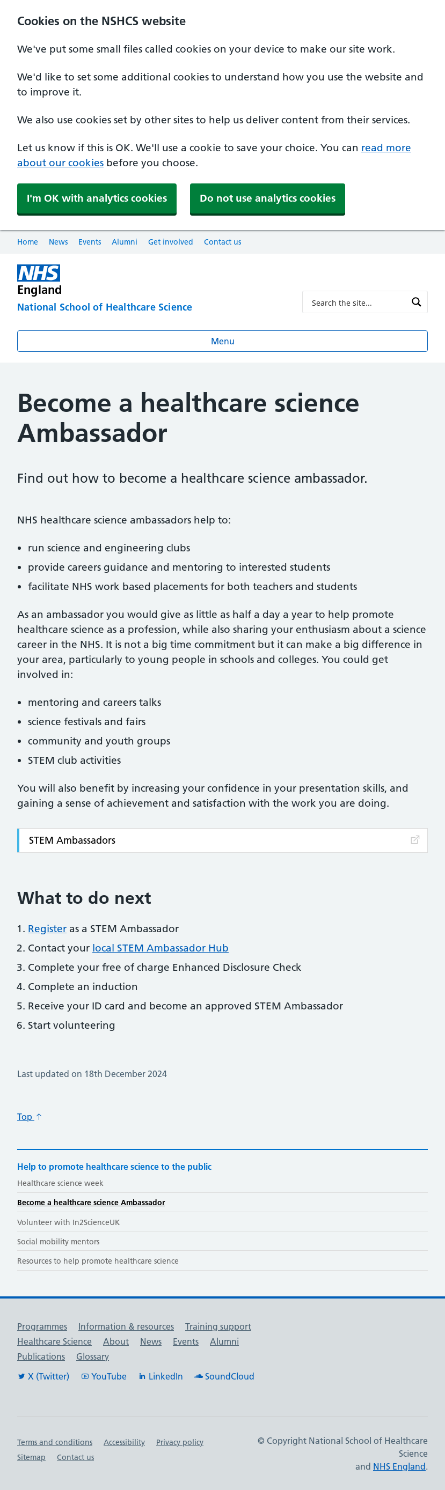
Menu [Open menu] (223, 341)
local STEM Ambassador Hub (160, 948)
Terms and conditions (54, 1442)
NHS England (399, 1466)
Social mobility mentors (58, 1241)
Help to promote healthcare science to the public (114, 1166)
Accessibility (124, 1442)
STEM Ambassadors (225, 840)
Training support (218, 1326)
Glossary (92, 1356)
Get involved (170, 242)
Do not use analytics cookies (267, 198)
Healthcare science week (60, 1183)
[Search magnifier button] (416, 301)
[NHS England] (151, 280)
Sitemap (31, 1457)
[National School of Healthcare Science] (151, 308)
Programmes (42, 1326)
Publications (41, 1356)
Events (89, 242)
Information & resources (126, 1326)
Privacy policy (179, 1442)
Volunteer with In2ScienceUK (68, 1222)
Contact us (222, 242)
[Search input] (358, 302)
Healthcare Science (54, 1341)
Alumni (124, 242)
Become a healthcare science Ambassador (91, 1202)
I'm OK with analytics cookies (97, 198)
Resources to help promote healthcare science (98, 1261)
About (116, 1341)
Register (47, 929)
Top (30, 1116)
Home (27, 242)
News (58, 242)
